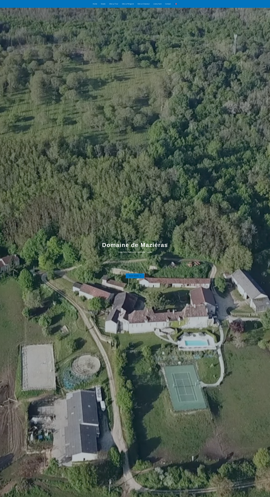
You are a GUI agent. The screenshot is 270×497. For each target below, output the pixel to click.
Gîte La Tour (114, 3)
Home (97, 3)
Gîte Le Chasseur (143, 3)
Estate (105, 3)
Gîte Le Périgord (128, 3)
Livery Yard (156, 3)
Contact (166, 3)
